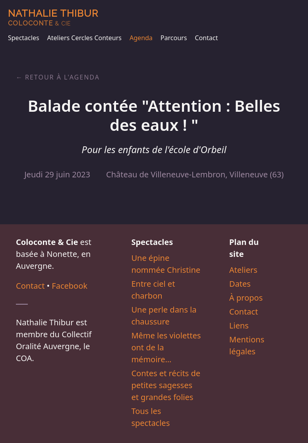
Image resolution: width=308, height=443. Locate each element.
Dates (240, 283)
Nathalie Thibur (53, 17)
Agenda (141, 37)
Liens (239, 325)
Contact (206, 37)
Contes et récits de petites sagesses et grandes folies (165, 385)
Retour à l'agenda (62, 77)
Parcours (174, 37)
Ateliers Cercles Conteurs (84, 37)
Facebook (69, 285)
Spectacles (23, 37)
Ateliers (243, 269)
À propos (246, 297)
